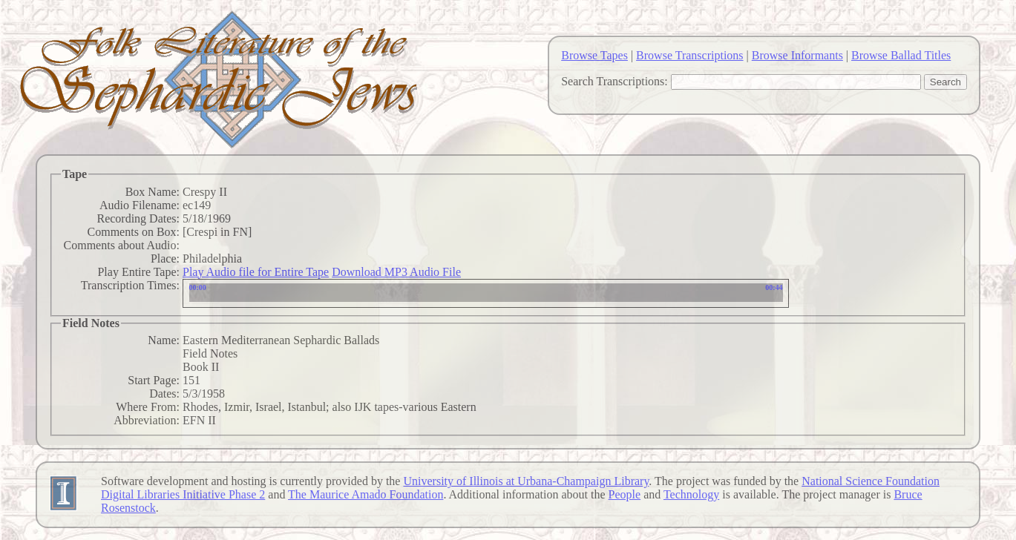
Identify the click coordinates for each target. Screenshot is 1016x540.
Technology (691, 494)
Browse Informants (797, 55)
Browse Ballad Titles (901, 55)
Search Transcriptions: (614, 81)
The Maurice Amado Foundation (365, 494)
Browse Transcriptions (689, 55)
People (625, 494)
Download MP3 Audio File (396, 272)
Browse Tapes (594, 55)
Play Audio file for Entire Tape (256, 272)
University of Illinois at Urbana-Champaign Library (526, 481)
